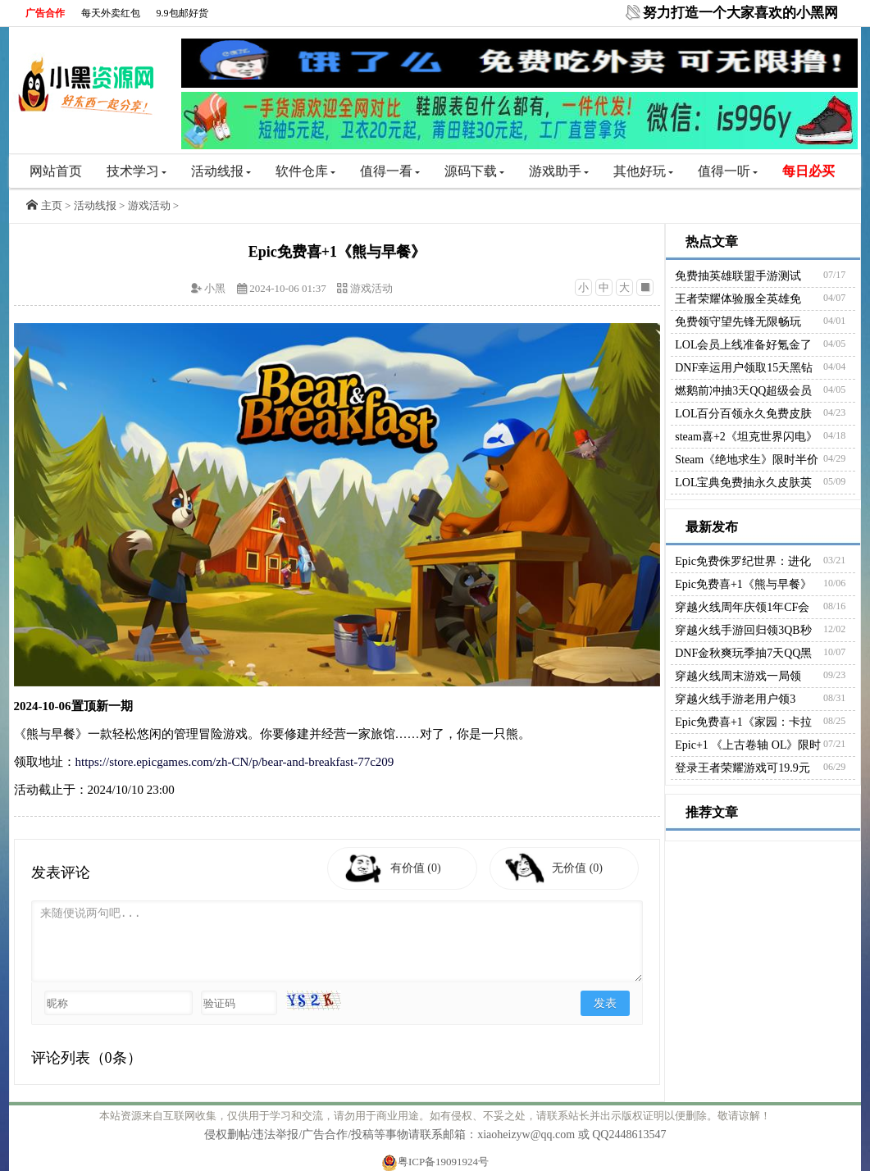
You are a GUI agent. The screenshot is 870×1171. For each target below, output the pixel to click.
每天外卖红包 (110, 13)
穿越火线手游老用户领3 (735, 699)
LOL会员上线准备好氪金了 (743, 345)
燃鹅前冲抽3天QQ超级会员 (743, 391)
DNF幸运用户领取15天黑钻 (744, 368)
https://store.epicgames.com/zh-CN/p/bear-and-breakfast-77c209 (234, 761)
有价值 (419, 868)
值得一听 (728, 171)
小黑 (214, 288)
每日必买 (808, 171)
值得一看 (390, 171)
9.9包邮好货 (182, 13)
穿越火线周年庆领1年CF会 (742, 607)
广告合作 (45, 13)
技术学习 (136, 171)
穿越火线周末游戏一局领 (738, 676)
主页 (51, 205)
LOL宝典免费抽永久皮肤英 (743, 482)
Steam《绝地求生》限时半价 (746, 459)
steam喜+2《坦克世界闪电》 (746, 437)
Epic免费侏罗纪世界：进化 (743, 561)
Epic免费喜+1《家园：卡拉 (743, 722)
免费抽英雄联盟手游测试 (738, 276)
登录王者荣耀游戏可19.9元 (742, 768)
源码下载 (474, 171)
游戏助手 (559, 171)
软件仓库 (305, 171)
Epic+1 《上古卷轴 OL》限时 (748, 745)
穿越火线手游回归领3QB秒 (743, 630)
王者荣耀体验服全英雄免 (738, 299)
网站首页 (56, 171)
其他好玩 (643, 171)
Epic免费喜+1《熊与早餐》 (743, 584)
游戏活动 (149, 205)
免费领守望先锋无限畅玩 (738, 322)
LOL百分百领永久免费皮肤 (743, 414)
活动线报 (221, 171)
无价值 (581, 868)
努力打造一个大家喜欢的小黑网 (740, 13)
